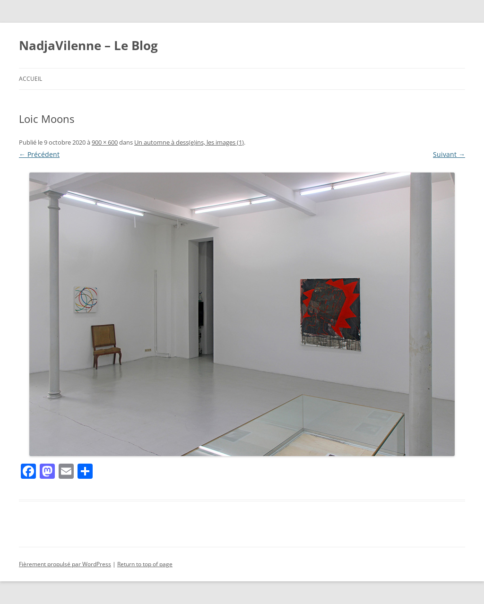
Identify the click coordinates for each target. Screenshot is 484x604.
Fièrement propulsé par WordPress (65, 564)
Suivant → (449, 154)
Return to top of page (145, 564)
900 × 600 (105, 142)
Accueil (30, 79)
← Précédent (39, 154)
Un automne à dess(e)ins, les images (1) (189, 142)
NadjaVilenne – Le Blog (88, 45)
